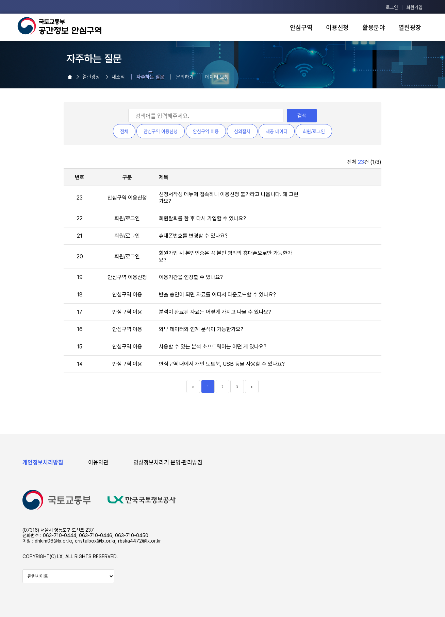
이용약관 (98, 462)
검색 (302, 116)
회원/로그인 (314, 131)
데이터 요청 (217, 76)
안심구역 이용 (206, 131)
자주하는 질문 (150, 76)
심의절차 (242, 131)
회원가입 (414, 7)
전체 (124, 131)
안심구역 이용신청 (161, 131)
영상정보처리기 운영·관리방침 (167, 462)
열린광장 (409, 27)
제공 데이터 (276, 131)
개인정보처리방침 (42, 462)
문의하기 (185, 76)
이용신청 (337, 27)
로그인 (392, 7)
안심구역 (301, 27)
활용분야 (373, 27)
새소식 (118, 76)
